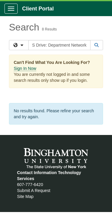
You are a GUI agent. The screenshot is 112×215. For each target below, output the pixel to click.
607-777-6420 (30, 184)
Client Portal (38, 9)
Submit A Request (33, 190)
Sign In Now (25, 68)
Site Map (25, 196)
